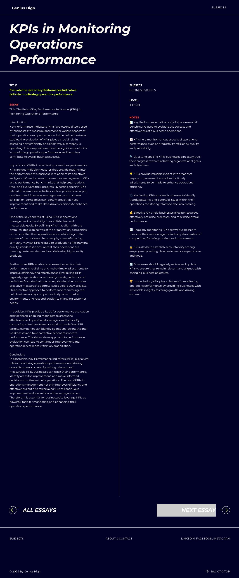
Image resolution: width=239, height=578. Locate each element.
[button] (219, 7)
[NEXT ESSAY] (186, 510)
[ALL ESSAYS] (52, 510)
